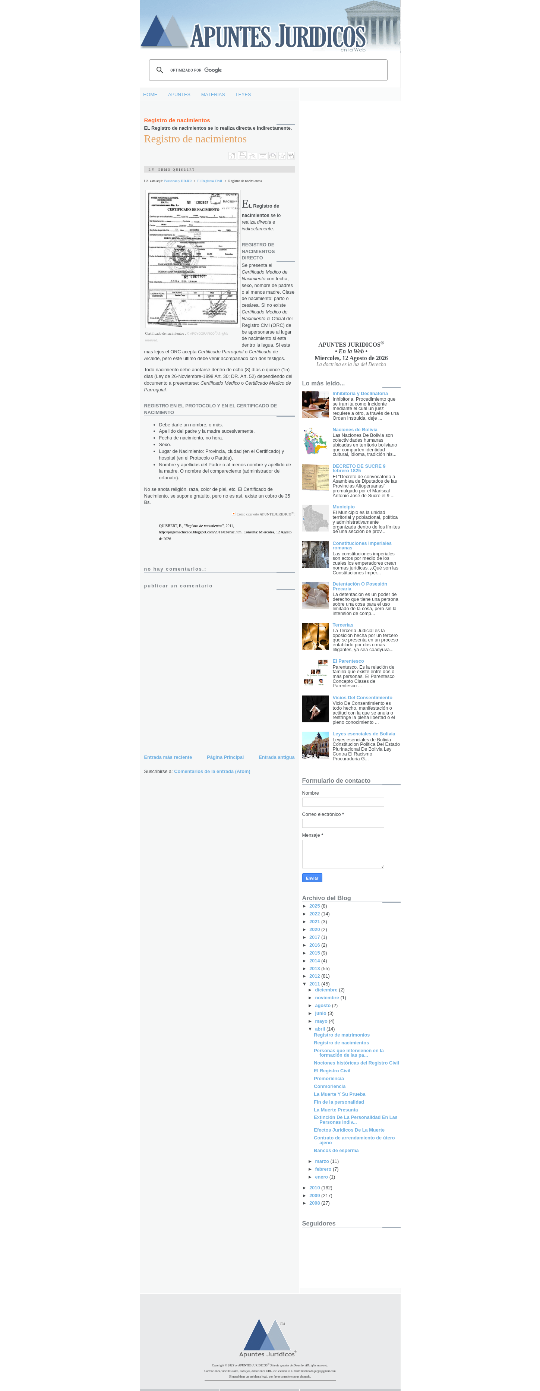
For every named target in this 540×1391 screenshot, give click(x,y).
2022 (315, 914)
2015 (315, 953)
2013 (315, 968)
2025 (315, 906)
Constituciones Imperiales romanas (362, 545)
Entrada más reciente (168, 757)
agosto (323, 1005)
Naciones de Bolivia (355, 429)
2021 (315, 921)
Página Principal (225, 757)
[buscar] (267, 70)
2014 (315, 960)
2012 (315, 976)
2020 (315, 929)
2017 (315, 937)
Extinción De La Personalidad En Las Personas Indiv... (355, 1119)
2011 (315, 984)
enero (322, 1177)
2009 (315, 1195)
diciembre (327, 990)
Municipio (344, 507)
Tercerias (343, 625)
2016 (315, 945)
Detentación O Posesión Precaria (360, 586)
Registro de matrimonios (342, 1035)
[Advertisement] (332, 220)
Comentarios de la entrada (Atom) (212, 771)
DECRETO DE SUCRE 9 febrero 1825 (359, 468)
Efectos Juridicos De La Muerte (349, 1130)
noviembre (327, 997)
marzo (322, 1161)
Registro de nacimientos (177, 120)
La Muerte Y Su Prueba (339, 1094)
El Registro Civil (209, 181)
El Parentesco (348, 661)
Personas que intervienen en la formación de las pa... (349, 1053)
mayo (322, 1021)
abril (320, 1029)
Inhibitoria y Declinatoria (360, 393)
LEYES (243, 94)
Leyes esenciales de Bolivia (364, 733)
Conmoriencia (329, 1086)
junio (321, 1013)
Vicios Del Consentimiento (362, 697)
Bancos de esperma (336, 1150)
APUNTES (179, 94)
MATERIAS (213, 94)
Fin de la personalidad (339, 1102)
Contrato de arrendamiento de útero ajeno (354, 1140)
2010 (315, 1187)
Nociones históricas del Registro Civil (356, 1063)
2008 (315, 1203)
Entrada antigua (276, 757)
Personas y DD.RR (178, 181)
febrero (323, 1169)
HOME (150, 94)
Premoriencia (329, 1078)
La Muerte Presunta (336, 1110)
